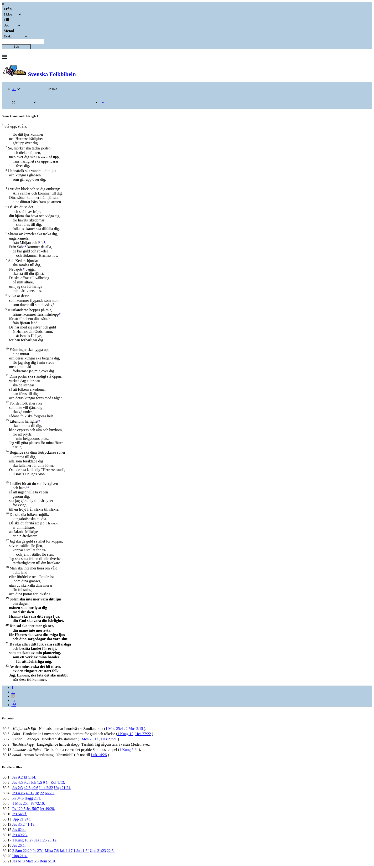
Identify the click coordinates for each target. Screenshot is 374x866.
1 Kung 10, (126, 734)
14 (48, 782)
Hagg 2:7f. (33, 798)
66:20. (49, 793)
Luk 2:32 (46, 788)
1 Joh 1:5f (81, 851)
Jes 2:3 (17, 788)
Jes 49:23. (19, 835)
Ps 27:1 (38, 851)
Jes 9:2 (17, 777)
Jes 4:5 (17, 782)
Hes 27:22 (143, 734)
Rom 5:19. (48, 861)
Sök (16, 46)
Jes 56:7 (32, 809)
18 (37, 793)
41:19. (30, 824)
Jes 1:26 (40, 840)
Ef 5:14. (30, 777)
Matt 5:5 (32, 861)
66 (13, 705)
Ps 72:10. (38, 803)
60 (13, 696)
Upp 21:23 (98, 851)
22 (42, 793)
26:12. (52, 840)
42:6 (27, 788)
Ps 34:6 (18, 798)
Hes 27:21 (109, 739)
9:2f (27, 782)
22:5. (110, 851)
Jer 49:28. (47, 809)
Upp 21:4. (19, 856)
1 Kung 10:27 (22, 840)
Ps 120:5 (19, 809)
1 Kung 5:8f (128, 750)
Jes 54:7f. (19, 814)
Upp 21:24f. (21, 819)
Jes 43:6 (18, 793)
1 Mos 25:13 (88, 739)
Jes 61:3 (18, 861)
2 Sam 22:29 (21, 851)
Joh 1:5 (36, 782)
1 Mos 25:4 (114, 729)
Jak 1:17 (66, 851)
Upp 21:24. (62, 788)
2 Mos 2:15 (134, 729)
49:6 (34, 788)
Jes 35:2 (18, 824)
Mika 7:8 (52, 851)
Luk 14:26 (99, 755)
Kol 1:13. (58, 782)
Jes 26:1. (19, 845)
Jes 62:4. (19, 830)
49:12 (30, 793)
